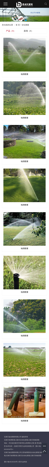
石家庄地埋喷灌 (9, 440)
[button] (23, 20)
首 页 (18, 25)
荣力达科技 (23, 462)
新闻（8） (28, 31)
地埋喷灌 (24, 74)
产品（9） (10, 31)
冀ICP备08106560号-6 (11, 462)
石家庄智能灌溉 (33, 440)
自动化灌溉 (35, 452)
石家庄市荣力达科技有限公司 (24, 446)
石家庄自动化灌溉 (21, 440)
